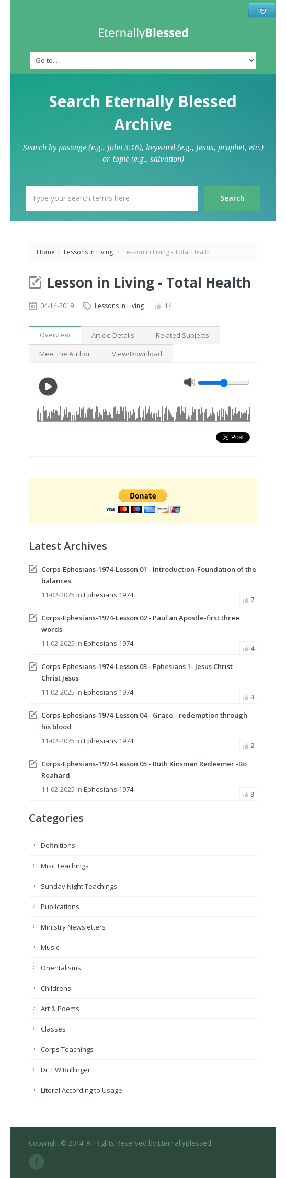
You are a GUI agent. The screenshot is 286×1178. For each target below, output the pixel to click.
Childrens (56, 988)
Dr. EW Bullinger (65, 1069)
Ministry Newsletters (73, 927)
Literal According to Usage (81, 1090)
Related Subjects (182, 335)
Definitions (58, 845)
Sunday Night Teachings (79, 886)
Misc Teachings (65, 865)
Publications (60, 906)
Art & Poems (60, 1008)
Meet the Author (64, 353)
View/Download (137, 353)
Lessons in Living (88, 251)
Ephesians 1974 (108, 594)
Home (46, 251)
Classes (53, 1029)
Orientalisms (61, 967)
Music (50, 947)
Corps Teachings (67, 1049)
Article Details (112, 335)
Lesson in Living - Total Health (149, 282)
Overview (55, 334)
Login (262, 10)
